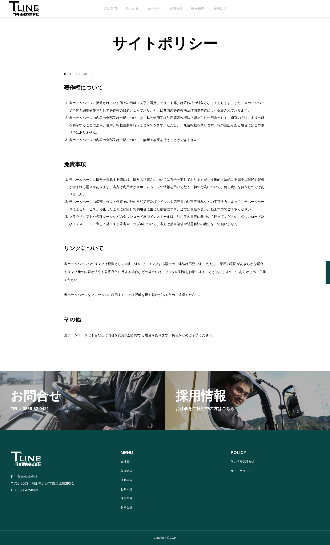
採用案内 (198, 8)
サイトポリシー (241, 470)
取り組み (132, 8)
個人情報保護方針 (242, 461)
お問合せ (219, 8)
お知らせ (176, 8)
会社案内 (110, 8)
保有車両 (154, 8)
